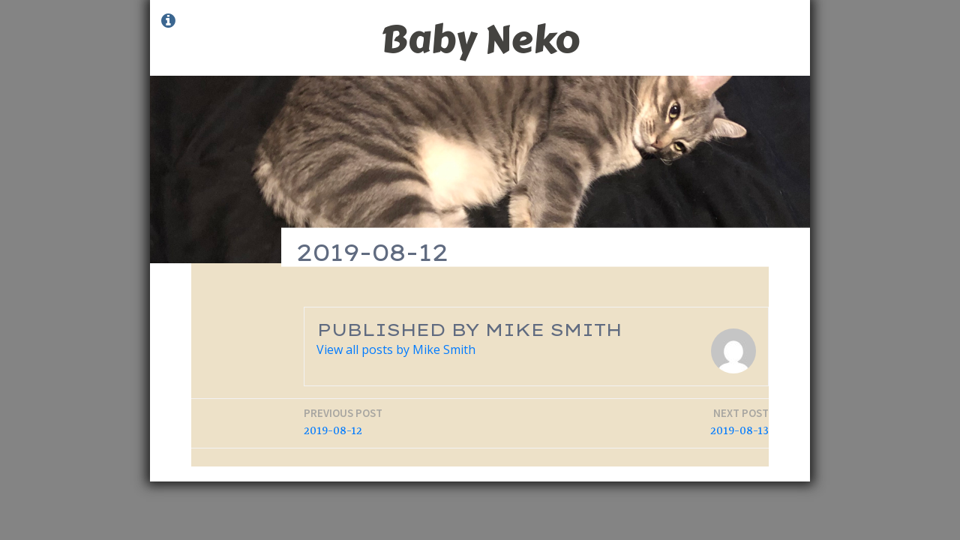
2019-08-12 (343, 422)
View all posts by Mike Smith (396, 349)
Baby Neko (480, 39)
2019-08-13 (739, 422)
